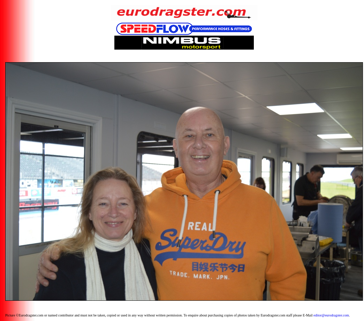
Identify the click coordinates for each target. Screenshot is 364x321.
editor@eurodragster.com (331, 315)
